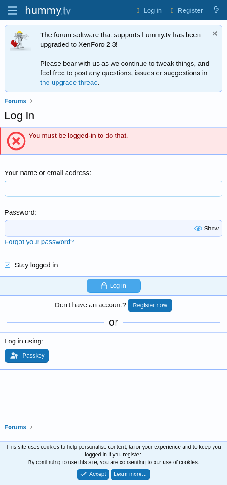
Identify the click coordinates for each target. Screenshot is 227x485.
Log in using (23, 341)
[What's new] (216, 10)
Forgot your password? (39, 241)
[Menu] (12, 10)
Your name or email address (47, 172)
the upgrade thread (69, 82)
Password (19, 212)
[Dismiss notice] (213, 34)
